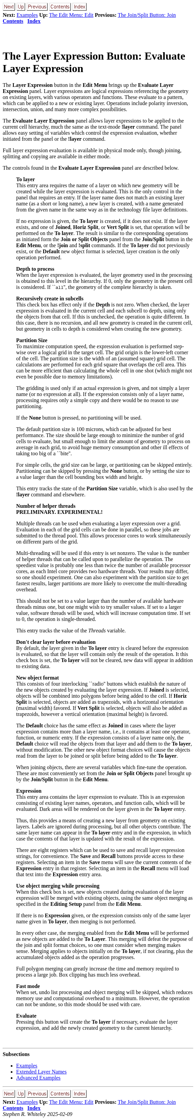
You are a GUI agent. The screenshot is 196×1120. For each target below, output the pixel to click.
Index (33, 21)
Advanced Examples (38, 1078)
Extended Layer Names (41, 1072)
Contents (13, 21)
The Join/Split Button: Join (147, 15)
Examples (27, 15)
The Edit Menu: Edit (71, 15)
